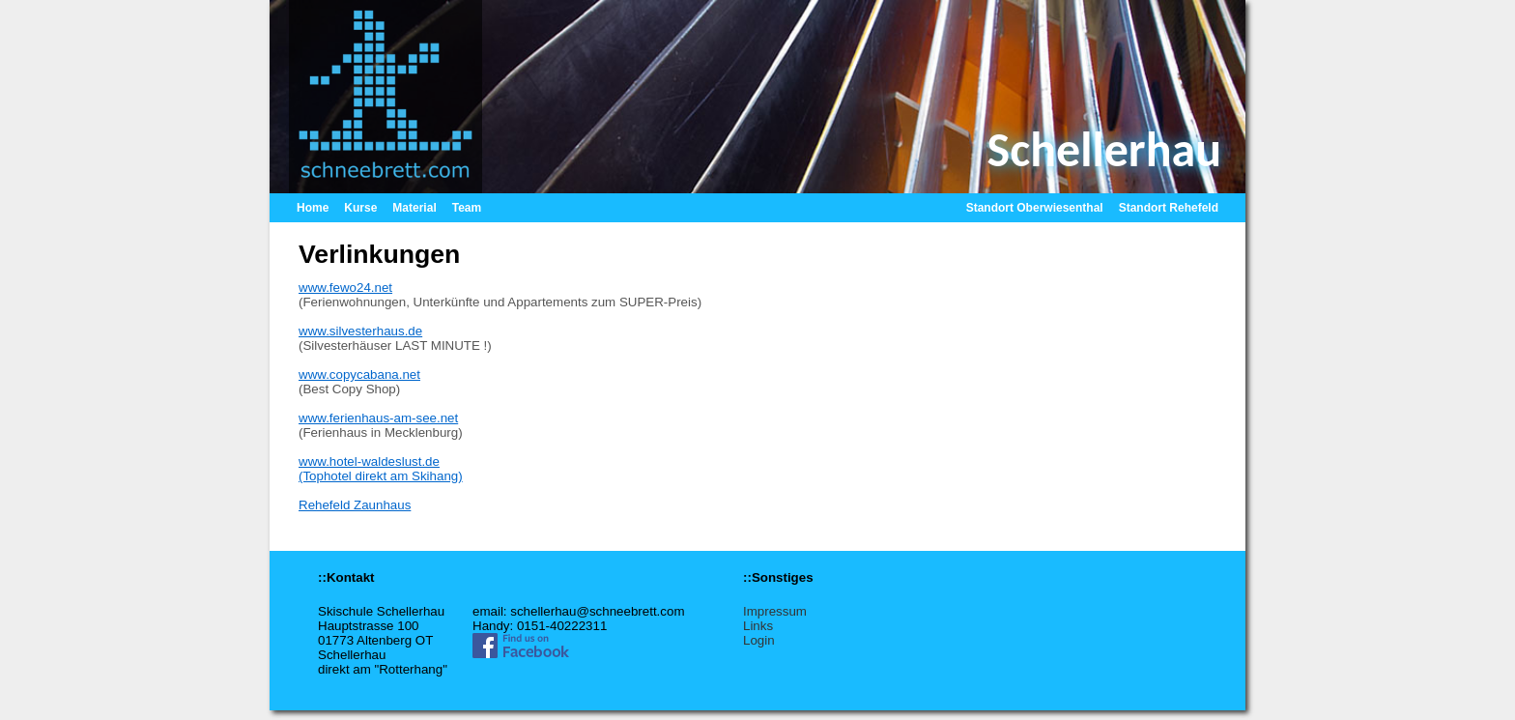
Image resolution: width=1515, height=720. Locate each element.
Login (759, 640)
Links (758, 626)
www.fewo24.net (345, 287)
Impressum (775, 611)
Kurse (360, 208)
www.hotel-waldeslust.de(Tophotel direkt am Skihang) (381, 468)
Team (466, 208)
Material (414, 208)
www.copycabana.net (359, 374)
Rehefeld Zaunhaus (355, 505)
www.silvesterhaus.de (360, 331)
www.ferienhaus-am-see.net (378, 418)
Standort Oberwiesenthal (1034, 208)
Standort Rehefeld (1168, 208)
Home (313, 208)
